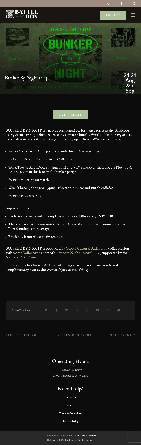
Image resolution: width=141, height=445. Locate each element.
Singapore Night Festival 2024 (77, 255)
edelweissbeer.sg (58, 267)
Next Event (122, 344)
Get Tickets (70, 116)
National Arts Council (23, 259)
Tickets (113, 12)
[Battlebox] (22, 11)
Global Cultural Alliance (85, 250)
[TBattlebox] (132, 12)
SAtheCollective (25, 255)
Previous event (75, 344)
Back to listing (21, 344)
